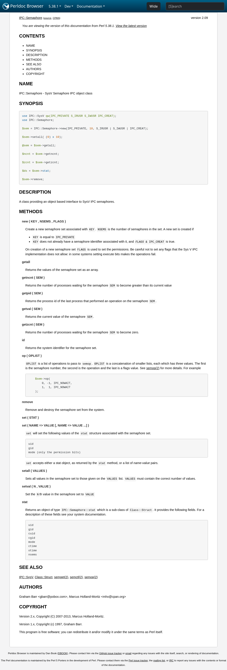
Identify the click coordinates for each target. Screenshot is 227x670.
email (128, 653)
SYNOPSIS (34, 50)
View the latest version (131, 26)
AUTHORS (33, 69)
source (47, 18)
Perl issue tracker (138, 660)
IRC (171, 660)
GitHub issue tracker (110, 653)
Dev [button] (68, 6)
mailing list (159, 660)
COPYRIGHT (35, 74)
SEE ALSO (33, 64)
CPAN (56, 18)
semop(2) (152, 368)
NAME (30, 45)
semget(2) (61, 577)
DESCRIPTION (36, 55)
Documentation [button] (89, 6)
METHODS (34, 59)
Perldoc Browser (23, 6)
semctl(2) (76, 577)
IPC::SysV (26, 577)
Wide (153, 6)
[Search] (195, 6)
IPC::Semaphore (30, 18)
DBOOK (62, 653)
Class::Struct (43, 577)
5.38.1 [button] (53, 6)
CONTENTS (32, 36)
